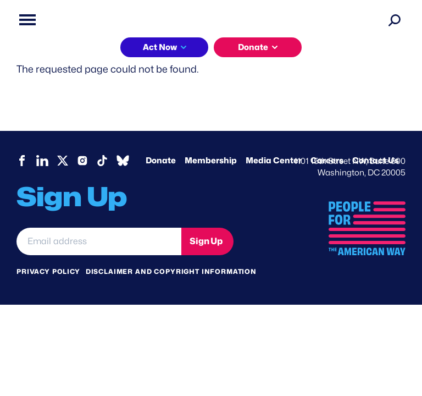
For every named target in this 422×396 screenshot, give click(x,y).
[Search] (395, 20)
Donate (253, 47)
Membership (211, 161)
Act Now (160, 47)
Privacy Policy (48, 271)
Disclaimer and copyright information (171, 271)
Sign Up (206, 241)
